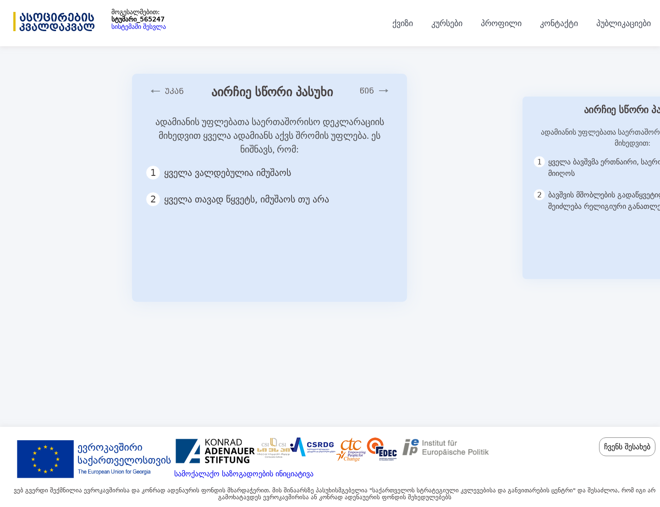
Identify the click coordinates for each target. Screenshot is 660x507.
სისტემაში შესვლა (138, 26)
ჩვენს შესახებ (627, 446)
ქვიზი (402, 23)
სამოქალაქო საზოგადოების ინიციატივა (244, 473)
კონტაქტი (559, 23)
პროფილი (501, 23)
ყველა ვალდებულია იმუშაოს (222, 172)
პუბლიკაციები (623, 23)
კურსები (446, 23)
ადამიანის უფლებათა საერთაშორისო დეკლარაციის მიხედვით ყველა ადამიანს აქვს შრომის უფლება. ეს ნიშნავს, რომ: (269, 135)
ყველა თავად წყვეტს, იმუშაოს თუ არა (241, 199)
